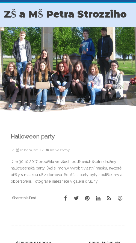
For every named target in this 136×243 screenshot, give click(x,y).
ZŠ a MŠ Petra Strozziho (65, 14)
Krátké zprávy (60, 150)
